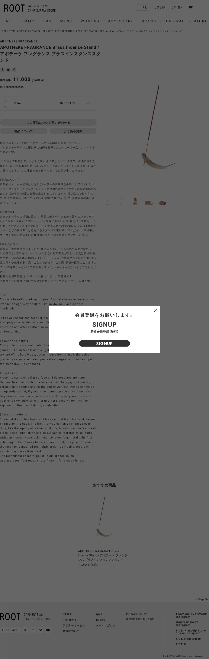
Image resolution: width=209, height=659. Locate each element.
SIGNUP (104, 344)
